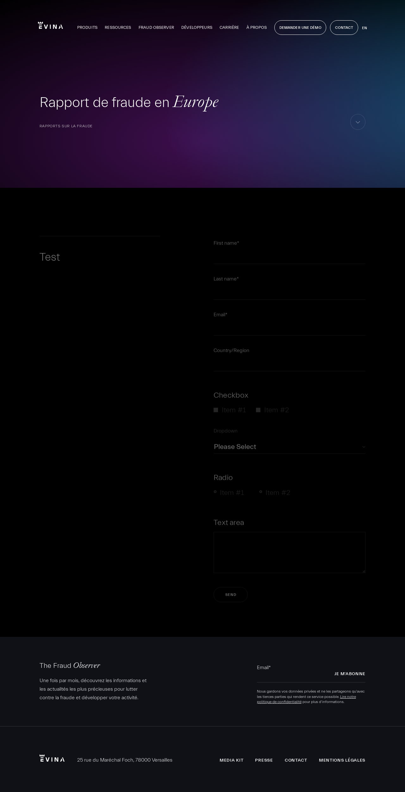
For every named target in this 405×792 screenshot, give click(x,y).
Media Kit (231, 760)
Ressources (118, 27)
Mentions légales (342, 760)
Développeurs (196, 27)
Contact (344, 27)
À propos (256, 27)
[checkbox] (289, 412)
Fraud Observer (156, 27)
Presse (264, 760)
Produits (87, 27)
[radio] (231, 495)
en (364, 28)
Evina (50, 25)
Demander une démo (300, 27)
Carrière (229, 27)
